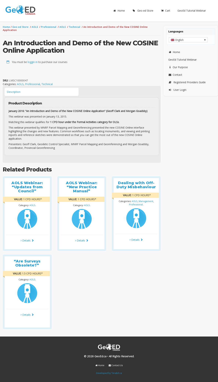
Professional (49, 27)
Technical (75, 27)
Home (119, 10)
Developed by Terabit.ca (109, 373)
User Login (177, 90)
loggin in (33, 62)
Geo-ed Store (142, 10)
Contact (175, 74)
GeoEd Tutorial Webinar (191, 10)
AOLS (35, 27)
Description (13, 92)
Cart (165, 10)
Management (146, 201)
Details (27, 240)
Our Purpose (178, 67)
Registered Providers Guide (187, 82)
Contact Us (116, 365)
